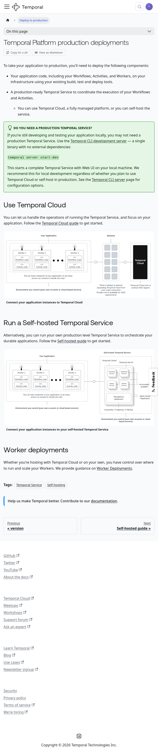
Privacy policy (15, 697)
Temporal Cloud (19, 598)
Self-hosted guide (71, 340)
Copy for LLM (17, 52)
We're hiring (16, 712)
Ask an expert (17, 626)
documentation (104, 501)
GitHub (11, 555)
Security (10, 690)
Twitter (11, 562)
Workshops (15, 612)
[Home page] (8, 20)
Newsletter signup (21, 669)
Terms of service (19, 705)
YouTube (13, 569)
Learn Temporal (19, 648)
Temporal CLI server (108, 179)
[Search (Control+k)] (139, 6)
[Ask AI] (149, 6)
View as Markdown (49, 52)
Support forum (18, 619)
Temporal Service (29, 485)
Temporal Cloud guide (60, 223)
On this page (17, 31)
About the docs (18, 577)
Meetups (13, 605)
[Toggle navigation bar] (7, 6)
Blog (9, 655)
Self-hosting (56, 485)
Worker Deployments (114, 468)
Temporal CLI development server (99, 140)
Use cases (14, 662)
